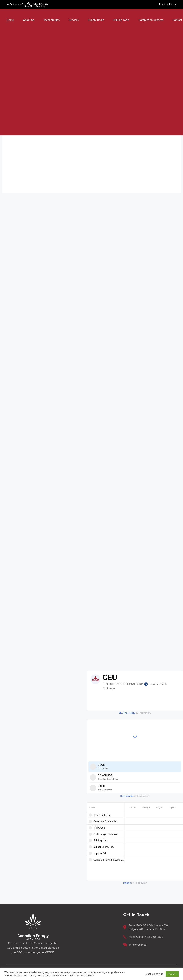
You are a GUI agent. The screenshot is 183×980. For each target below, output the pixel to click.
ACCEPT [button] (172, 973)
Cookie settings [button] (154, 973)
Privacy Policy (167, 4)
